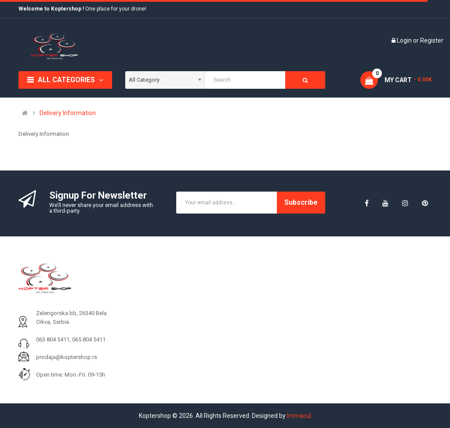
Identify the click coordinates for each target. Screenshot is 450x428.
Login (405, 40)
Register (431, 40)
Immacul (299, 415)
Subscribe (301, 202)
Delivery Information (68, 113)
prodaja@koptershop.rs (66, 357)
